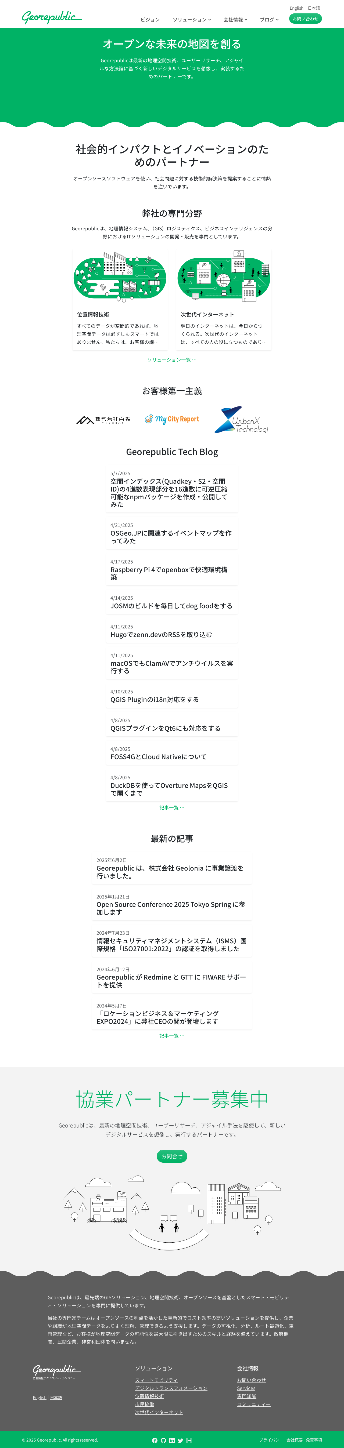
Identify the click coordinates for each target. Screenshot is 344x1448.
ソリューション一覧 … (172, 359)
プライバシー (271, 1440)
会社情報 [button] (233, 19)
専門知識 (246, 1396)
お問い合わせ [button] (305, 18)
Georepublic (49, 1440)
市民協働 (144, 1404)
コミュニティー (254, 1404)
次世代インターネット (159, 1412)
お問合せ (172, 1156)
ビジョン (150, 19)
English (296, 8)
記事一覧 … (172, 807)
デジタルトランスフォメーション (171, 1388)
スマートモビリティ (156, 1380)
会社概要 (294, 1440)
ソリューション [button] (190, 19)
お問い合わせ (251, 1380)
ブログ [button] (267, 19)
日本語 (314, 8)
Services (246, 1388)
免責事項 (314, 1440)
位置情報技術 (149, 1396)
